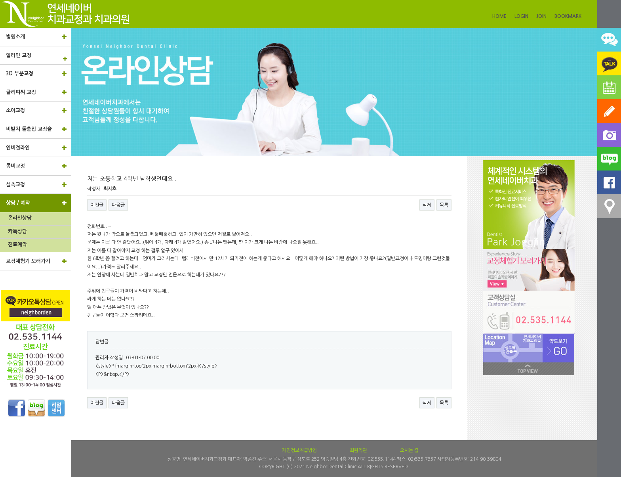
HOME (499, 16)
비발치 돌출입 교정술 (36, 129)
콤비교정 (36, 166)
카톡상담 (17, 231)
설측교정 (36, 184)
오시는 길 (409, 450)
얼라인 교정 (38, 56)
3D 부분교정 (36, 73)
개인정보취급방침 (299, 450)
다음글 (118, 205)
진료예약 (17, 244)
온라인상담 (20, 217)
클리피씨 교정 (36, 92)
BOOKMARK (567, 16)
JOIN (541, 16)
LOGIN (521, 16)
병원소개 (36, 36)
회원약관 (358, 450)
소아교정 (36, 110)
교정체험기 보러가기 (36, 261)
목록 (444, 205)
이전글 (96, 205)
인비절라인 (36, 147)
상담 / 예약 (36, 202)
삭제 (427, 205)
